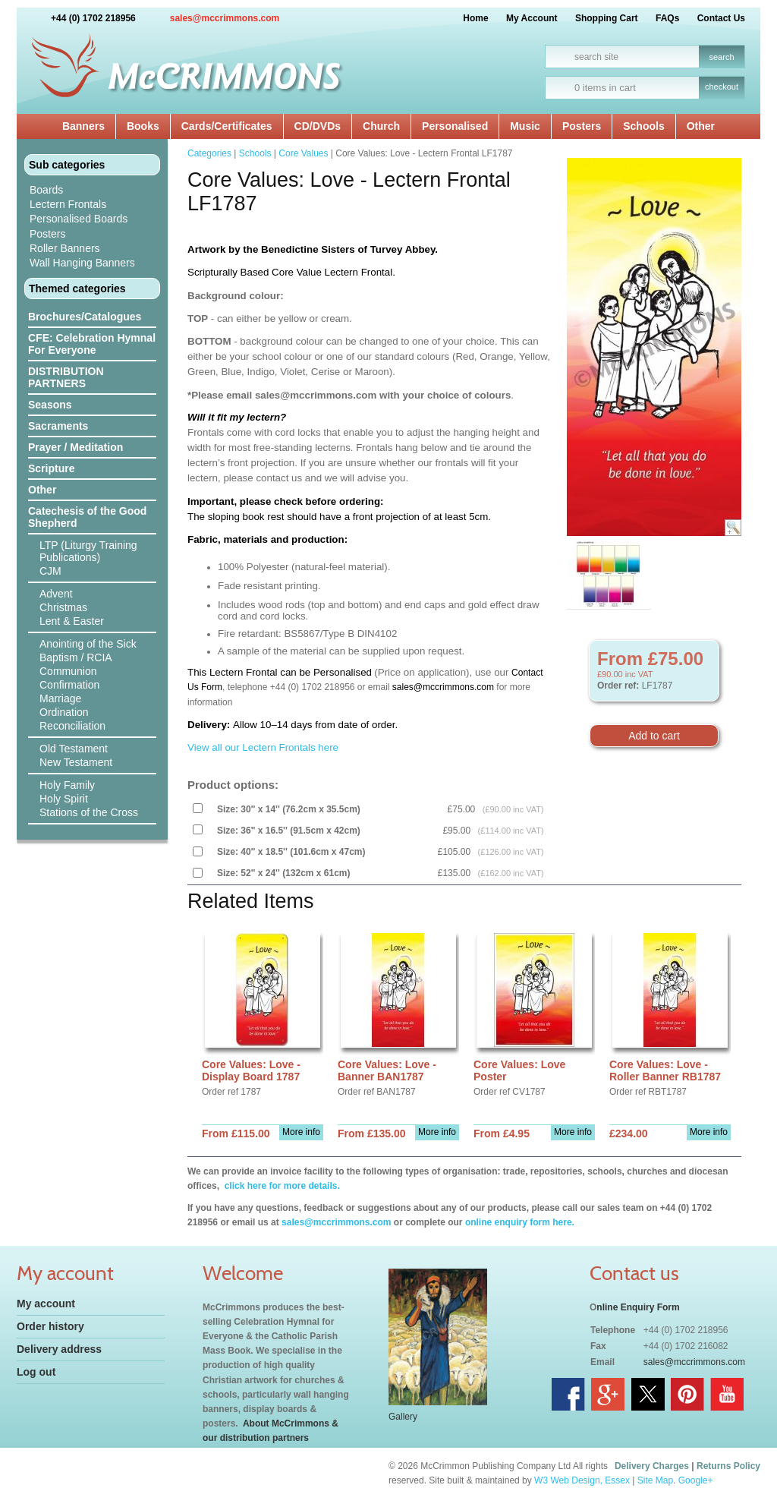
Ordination (64, 712)
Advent (56, 594)
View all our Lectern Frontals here (262, 747)
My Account (532, 18)
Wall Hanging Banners (82, 263)
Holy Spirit (63, 799)
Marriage (60, 698)
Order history (50, 1326)
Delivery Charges (652, 1466)
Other (701, 126)
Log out (36, 1372)
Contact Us (721, 18)
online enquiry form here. (519, 1222)
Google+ (695, 1480)
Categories (209, 153)
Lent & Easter (71, 621)
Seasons (50, 405)
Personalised (455, 126)
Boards (46, 190)
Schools (643, 126)
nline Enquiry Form (637, 1307)
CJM (50, 571)
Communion (67, 671)
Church (381, 126)
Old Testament (73, 748)
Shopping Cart (606, 18)
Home (475, 18)
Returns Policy (728, 1466)
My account (46, 1303)
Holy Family (67, 785)
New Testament (75, 762)
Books (143, 126)
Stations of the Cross (88, 812)
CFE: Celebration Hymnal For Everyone (92, 344)
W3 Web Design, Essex (582, 1480)
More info (301, 1132)
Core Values (303, 153)
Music (525, 126)
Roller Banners (65, 248)
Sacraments (58, 426)
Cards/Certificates (226, 126)
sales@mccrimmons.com (224, 18)
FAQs (667, 18)
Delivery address (59, 1349)
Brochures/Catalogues (84, 317)
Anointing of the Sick (88, 644)
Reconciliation (72, 726)
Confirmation (69, 685)
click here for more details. (280, 1186)
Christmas (63, 607)
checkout (721, 86)
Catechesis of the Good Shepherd (87, 517)
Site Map (655, 1480)
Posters (581, 126)
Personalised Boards (78, 219)
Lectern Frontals (68, 204)
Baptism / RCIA (75, 657)
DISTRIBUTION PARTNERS (66, 377)
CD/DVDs (317, 126)
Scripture (51, 468)
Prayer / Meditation (75, 447)
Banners (83, 126)
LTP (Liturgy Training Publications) (88, 551)
